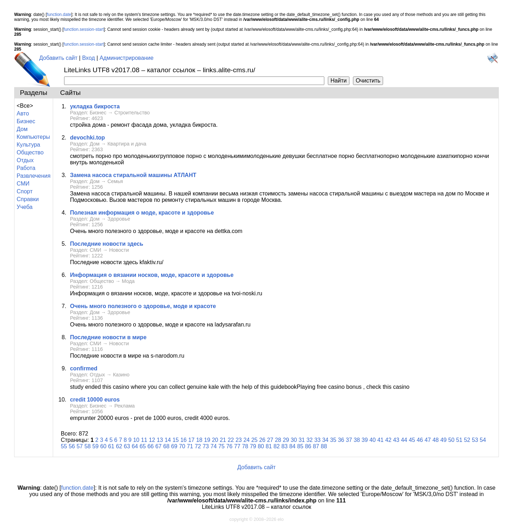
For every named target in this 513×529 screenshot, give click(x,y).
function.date (59, 14)
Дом (22, 129)
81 (269, 446)
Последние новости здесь (106, 244)
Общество (30, 152)
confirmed (83, 368)
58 (87, 446)
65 (142, 446)
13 (160, 440)
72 (198, 446)
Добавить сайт (58, 58)
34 (325, 440)
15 (175, 440)
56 (72, 446)
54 (483, 440)
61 (111, 446)
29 (286, 440)
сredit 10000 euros (95, 400)
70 (182, 446)
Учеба (25, 207)
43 (396, 440)
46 (420, 440)
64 (135, 446)
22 (231, 440)
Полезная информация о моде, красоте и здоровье (142, 213)
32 (309, 440)
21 (223, 440)
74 (213, 446)
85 (300, 446)
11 (144, 440)
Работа (26, 168)
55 (64, 446)
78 (245, 446)
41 (380, 440)
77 (237, 446)
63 (127, 446)
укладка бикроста (95, 106)
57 (79, 446)
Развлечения (34, 176)
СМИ (23, 184)
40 (372, 440)
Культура (28, 145)
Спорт (25, 191)
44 (404, 440)
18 (199, 440)
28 (278, 440)
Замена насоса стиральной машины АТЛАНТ (133, 175)
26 (262, 440)
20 (215, 440)
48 (435, 440)
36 (341, 440)
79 (253, 446)
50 (451, 440)
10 (136, 440)
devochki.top (87, 138)
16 (183, 440)
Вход (88, 58)
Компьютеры (33, 137)
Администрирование (126, 58)
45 (412, 440)
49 (443, 440)
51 (459, 440)
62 (119, 446)
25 (254, 440)
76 (229, 446)
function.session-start (84, 29)
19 (207, 440)
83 (284, 446)
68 (166, 446)
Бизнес (26, 121)
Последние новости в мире (108, 337)
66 (150, 446)
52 (467, 440)
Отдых (25, 160)
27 (270, 440)
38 (357, 440)
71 (190, 446)
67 (158, 446)
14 (168, 440)
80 (261, 446)
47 (427, 440)
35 (333, 440)
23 (238, 440)
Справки (28, 199)
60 (103, 446)
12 (152, 440)
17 (191, 440)
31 (301, 440)
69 (174, 446)
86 (308, 446)
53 (475, 440)
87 (316, 446)
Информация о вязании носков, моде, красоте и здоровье (152, 275)
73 (206, 446)
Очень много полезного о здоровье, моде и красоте (143, 306)
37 (349, 440)
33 (317, 440)
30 (294, 440)
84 (292, 446)
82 (276, 446)
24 (246, 440)
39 (364, 440)
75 (221, 446)
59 (95, 446)
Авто (23, 113)
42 (388, 440)
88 (324, 446)
